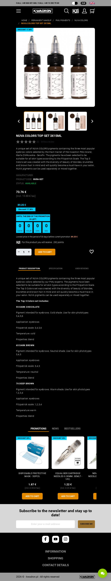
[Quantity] (24, 252)
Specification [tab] (55, 268)
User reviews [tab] (81, 268)
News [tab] (55, 428)
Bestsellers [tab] (72, 428)
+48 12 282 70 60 (51, 3)
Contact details (55, 565)
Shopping (55, 558)
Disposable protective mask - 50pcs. (32, 475)
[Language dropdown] (92, 3)
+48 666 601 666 (29, 3)
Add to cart (45, 252)
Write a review (47, 142)
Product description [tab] (29, 268)
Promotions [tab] (38, 428)
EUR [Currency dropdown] (83, 3)
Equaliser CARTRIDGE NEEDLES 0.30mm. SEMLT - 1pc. (68, 476)
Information (55, 551)
